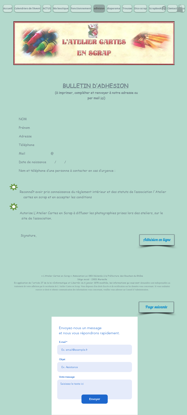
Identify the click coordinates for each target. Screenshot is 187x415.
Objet (62, 359)
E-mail (62, 342)
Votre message (67, 377)
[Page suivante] (156, 307)
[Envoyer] (94, 399)
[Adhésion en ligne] (156, 239)
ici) (102, 98)
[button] (180, 8)
